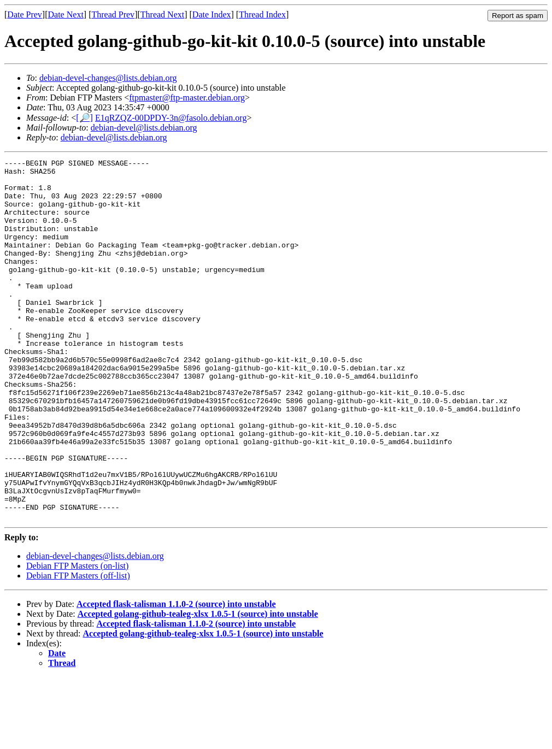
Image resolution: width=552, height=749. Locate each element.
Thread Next (162, 14)
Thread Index (262, 14)
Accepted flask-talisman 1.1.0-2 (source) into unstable (176, 676)
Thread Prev (112, 14)
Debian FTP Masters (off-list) (78, 647)
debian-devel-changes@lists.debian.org (108, 77)
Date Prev (24, 14)
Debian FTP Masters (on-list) (77, 637)
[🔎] (84, 117)
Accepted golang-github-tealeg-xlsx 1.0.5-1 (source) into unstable (198, 686)
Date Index (211, 14)
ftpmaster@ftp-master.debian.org (187, 97)
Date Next (66, 14)
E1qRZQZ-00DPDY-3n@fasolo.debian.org (171, 117)
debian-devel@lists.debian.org (144, 127)
